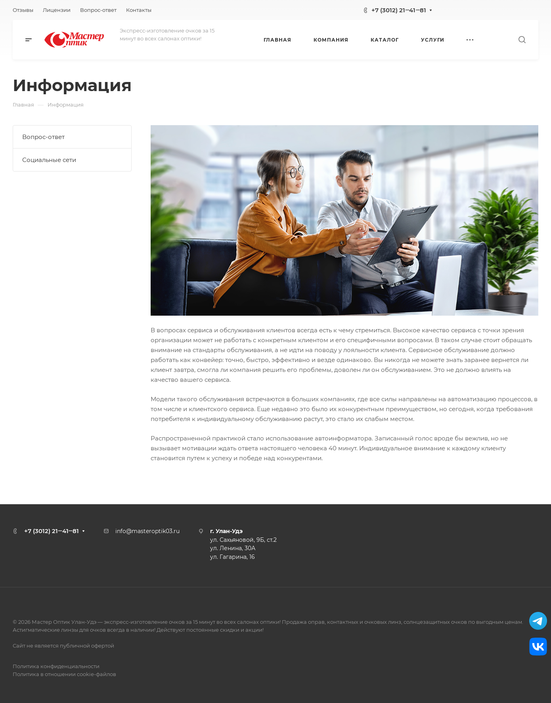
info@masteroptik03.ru (147, 531)
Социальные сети (49, 160)
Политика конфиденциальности (56, 666)
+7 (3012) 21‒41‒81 (398, 10)
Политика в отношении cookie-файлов (64, 674)
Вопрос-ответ (43, 137)
